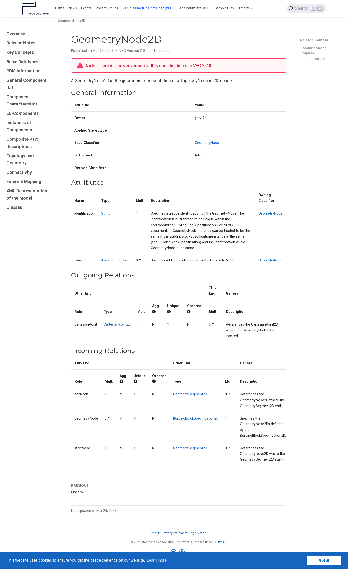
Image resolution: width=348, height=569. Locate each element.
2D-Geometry (316, 59)
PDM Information (24, 70)
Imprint (156, 533)
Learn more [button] (157, 560)
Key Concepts (20, 52)
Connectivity (19, 172)
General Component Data (27, 84)
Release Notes (21, 42)
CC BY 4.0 (220, 542)
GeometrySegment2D (190, 394)
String (105, 213)
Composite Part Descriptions (22, 143)
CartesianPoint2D (117, 325)
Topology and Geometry (20, 159)
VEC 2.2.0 (202, 65)
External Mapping (24, 181)
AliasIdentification (115, 260)
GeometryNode (207, 143)
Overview (16, 33)
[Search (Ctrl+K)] (306, 8)
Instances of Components (19, 126)
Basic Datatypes (22, 61)
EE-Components (23, 113)
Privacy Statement (175, 533)
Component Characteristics (22, 100)
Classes (14, 207)
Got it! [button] (324, 560)
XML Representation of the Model (27, 194)
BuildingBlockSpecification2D (195, 418)
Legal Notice (197, 533)
